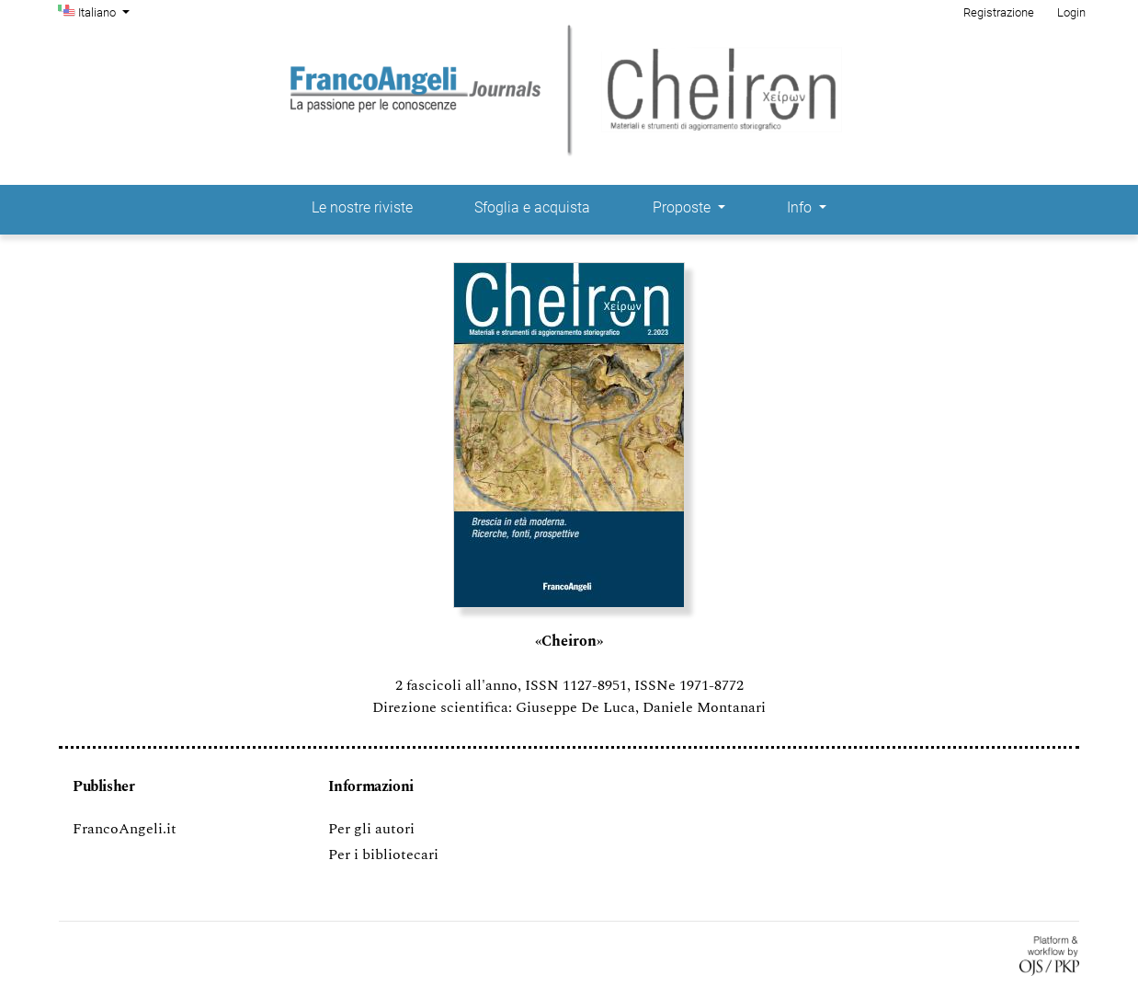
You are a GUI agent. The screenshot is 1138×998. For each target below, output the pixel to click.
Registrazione (998, 12)
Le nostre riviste (362, 207)
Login (1071, 12)
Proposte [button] (683, 207)
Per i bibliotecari (383, 854)
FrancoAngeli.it (124, 829)
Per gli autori (371, 829)
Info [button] (801, 207)
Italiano (105, 11)
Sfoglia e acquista (532, 207)
